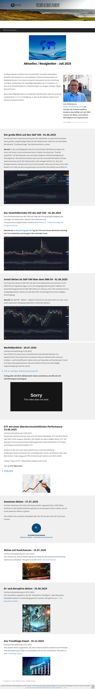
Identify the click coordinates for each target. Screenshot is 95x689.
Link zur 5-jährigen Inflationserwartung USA (21, 371)
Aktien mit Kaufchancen (46, 559)
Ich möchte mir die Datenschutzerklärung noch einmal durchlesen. (44, 687)
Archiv (17, 97)
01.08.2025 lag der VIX (22, 230)
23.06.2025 (8, 471)
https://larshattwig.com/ (73, 106)
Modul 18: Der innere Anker (9, 30)
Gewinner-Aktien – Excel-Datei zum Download (36, 537)
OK (65, 687)
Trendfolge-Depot (15, 653)
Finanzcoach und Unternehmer (80, 122)
